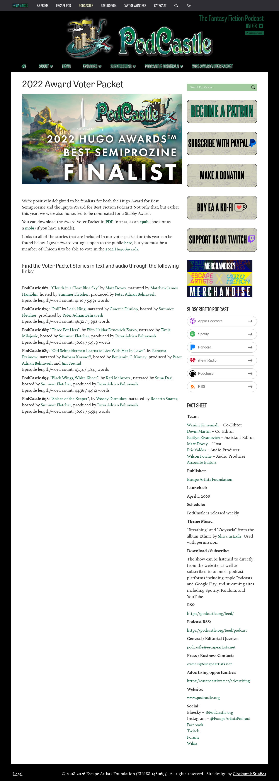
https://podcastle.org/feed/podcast (219, 630)
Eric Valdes (197, 449)
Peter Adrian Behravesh (150, 294)
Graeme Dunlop (125, 308)
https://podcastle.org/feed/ (211, 613)
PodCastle (86, 5)
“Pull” (56, 308)
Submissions (121, 65)
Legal (18, 773)
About (44, 65)
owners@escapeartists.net (211, 663)
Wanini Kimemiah (204, 425)
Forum (193, 737)
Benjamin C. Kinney (133, 356)
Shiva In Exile (230, 535)
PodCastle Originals (162, 65)
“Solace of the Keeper (70, 398)
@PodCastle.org (220, 712)
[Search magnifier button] (253, 87)
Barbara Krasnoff (78, 356)
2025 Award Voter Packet (212, 65)
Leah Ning (76, 308)
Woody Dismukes (115, 398)
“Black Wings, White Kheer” (76, 377)
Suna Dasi (169, 377)
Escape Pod (63, 5)
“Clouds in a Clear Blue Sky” (76, 287)
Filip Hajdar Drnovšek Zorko (115, 329)
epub (144, 221)
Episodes (90, 65)
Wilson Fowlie (200, 456)
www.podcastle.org (205, 697)
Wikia (192, 743)
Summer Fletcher (87, 294)
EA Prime (42, 5)
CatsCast (160, 5)
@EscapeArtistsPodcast (231, 718)
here (128, 242)
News (66, 65)
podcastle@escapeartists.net (212, 647)
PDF (109, 221)
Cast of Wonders (135, 5)
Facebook (195, 724)
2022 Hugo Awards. (123, 249)
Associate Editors (203, 462)
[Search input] (219, 87)
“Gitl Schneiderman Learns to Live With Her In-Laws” (100, 350)
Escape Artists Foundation (211, 479)
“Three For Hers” (66, 329)
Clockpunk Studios (248, 773)
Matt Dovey (119, 287)
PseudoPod (108, 5)
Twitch (193, 730)
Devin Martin (199, 431)
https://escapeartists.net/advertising (220, 680)
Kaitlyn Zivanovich (204, 437)
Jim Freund (84, 363)
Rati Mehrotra (122, 377)
